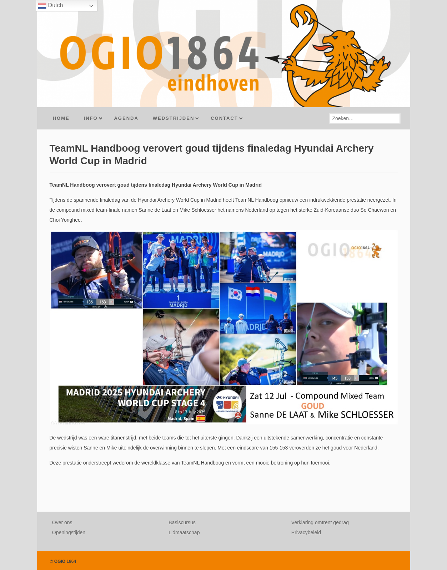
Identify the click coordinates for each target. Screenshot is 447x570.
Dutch (50, 5)
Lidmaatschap (184, 532)
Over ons (62, 522)
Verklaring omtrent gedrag (320, 522)
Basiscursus (182, 522)
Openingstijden (68, 532)
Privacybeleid (306, 532)
